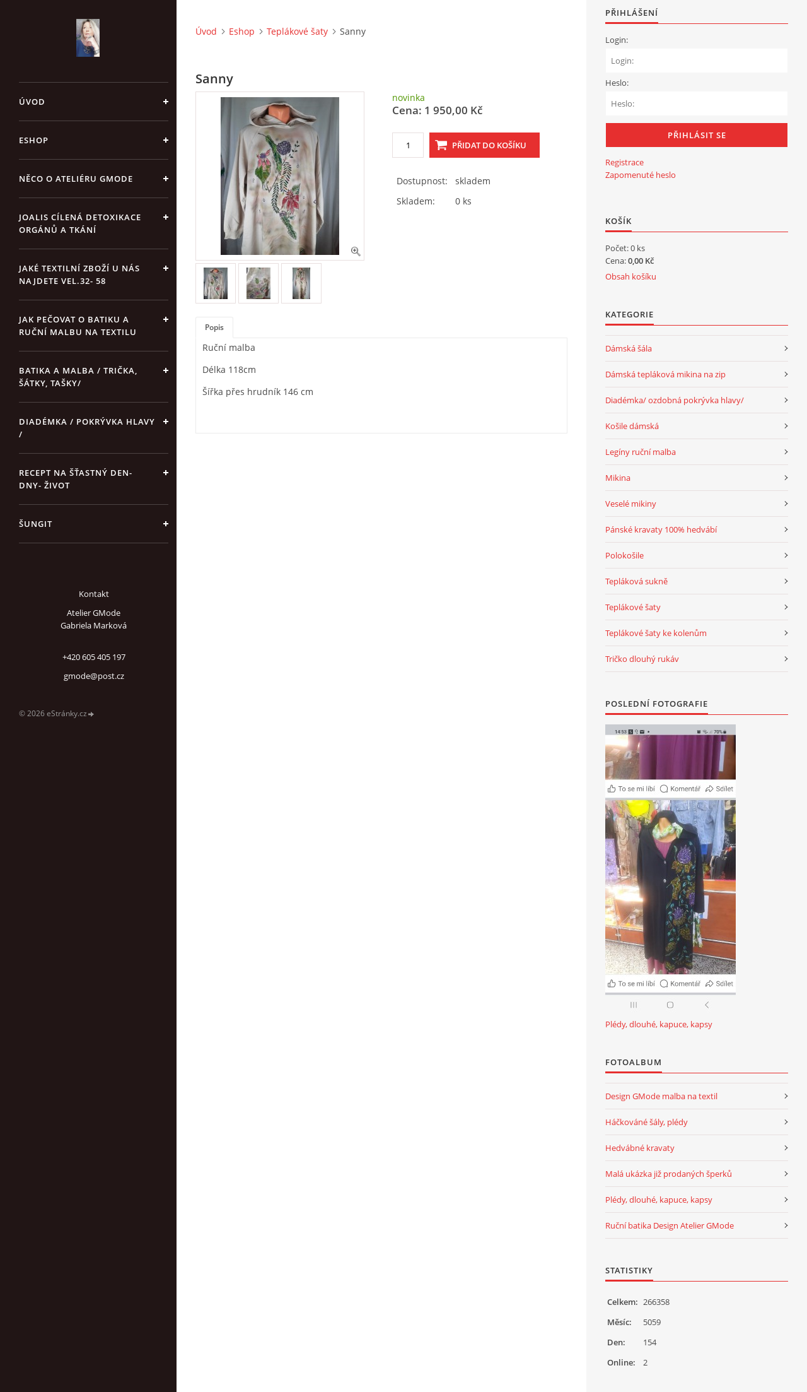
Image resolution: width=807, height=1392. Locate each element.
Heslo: (617, 82)
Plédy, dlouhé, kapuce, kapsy (658, 1024)
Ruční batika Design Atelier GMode (669, 1225)
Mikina (617, 477)
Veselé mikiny (630, 503)
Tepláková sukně (636, 581)
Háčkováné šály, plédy (646, 1122)
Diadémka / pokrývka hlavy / (87, 428)
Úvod (32, 101)
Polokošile (624, 555)
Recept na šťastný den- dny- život (75, 479)
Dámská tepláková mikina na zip (665, 374)
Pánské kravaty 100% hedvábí (661, 529)
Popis (214, 327)
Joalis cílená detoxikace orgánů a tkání (80, 223)
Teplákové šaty (297, 31)
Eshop (34, 140)
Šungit (35, 523)
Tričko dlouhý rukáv (642, 658)
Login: (616, 39)
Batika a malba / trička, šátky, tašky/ (78, 377)
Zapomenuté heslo (640, 174)
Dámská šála (628, 348)
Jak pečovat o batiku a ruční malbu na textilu (78, 326)
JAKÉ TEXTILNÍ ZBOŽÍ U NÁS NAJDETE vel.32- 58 (79, 274)
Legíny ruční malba (640, 451)
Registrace (624, 162)
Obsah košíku (630, 276)
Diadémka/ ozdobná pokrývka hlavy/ (674, 400)
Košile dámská (632, 426)
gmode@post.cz (94, 675)
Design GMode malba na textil (661, 1096)
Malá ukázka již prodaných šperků (668, 1173)
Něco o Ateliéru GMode (76, 178)
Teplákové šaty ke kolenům (656, 633)
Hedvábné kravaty (640, 1147)
